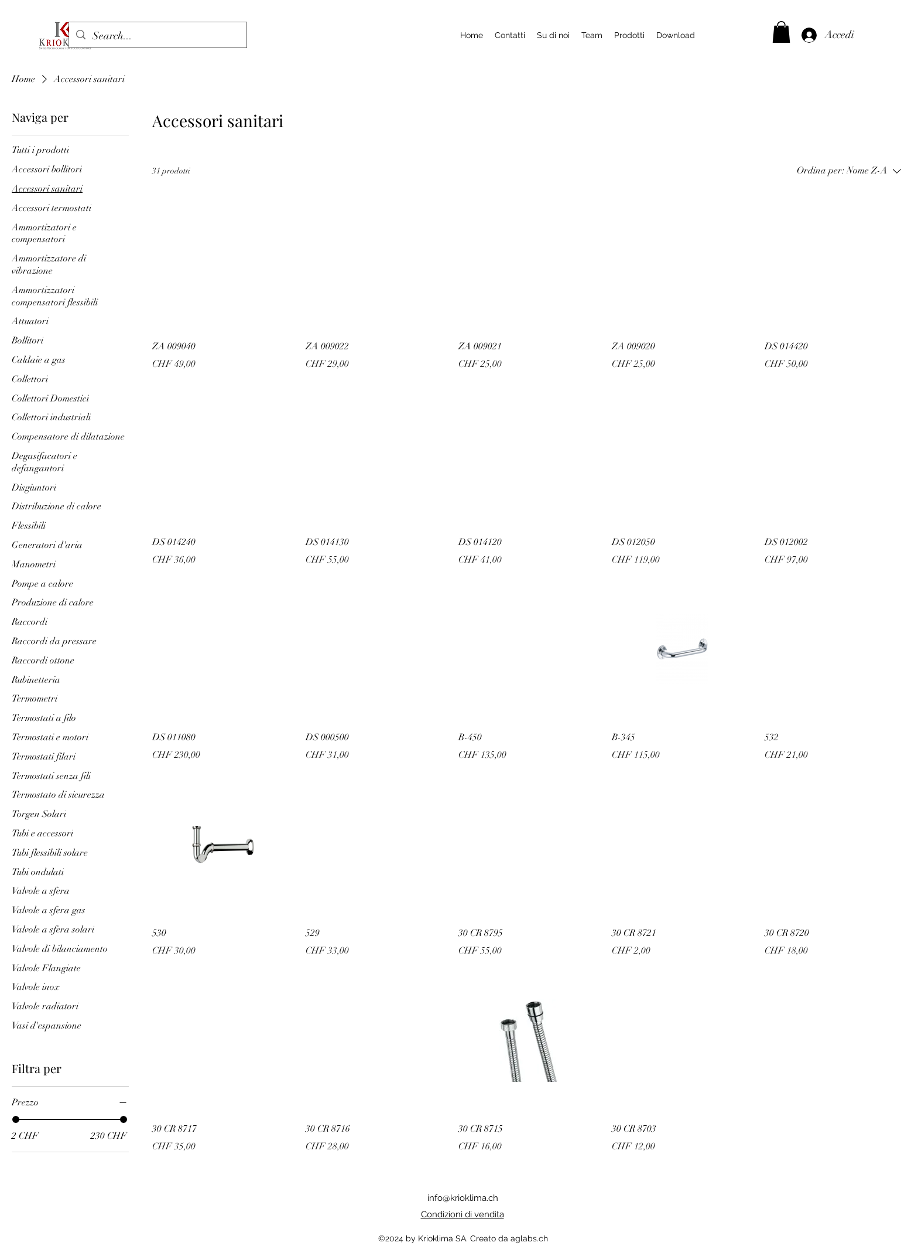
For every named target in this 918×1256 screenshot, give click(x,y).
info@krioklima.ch (462, 1198)
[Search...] (157, 36)
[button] (781, 32)
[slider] (16, 1119)
